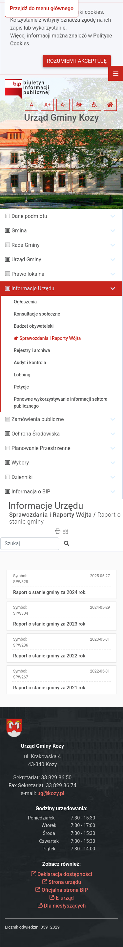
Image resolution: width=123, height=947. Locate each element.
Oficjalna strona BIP (61, 890)
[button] (78, 105)
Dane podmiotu (29, 216)
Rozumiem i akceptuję (77, 61)
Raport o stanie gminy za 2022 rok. (50, 656)
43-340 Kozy (42, 764)
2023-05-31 (100, 639)
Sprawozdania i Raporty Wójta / (52, 514)
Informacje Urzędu (32, 288)
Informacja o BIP (30, 491)
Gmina (19, 230)
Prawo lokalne (27, 274)
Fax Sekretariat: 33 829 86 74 (42, 785)
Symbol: (20, 579)
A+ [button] (47, 105)
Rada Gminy (25, 245)
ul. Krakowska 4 (42, 756)
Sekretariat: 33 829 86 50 (42, 777)
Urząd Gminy (26, 259)
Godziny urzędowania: (61, 808)
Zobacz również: (61, 864)
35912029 (50, 927)
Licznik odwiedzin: (22, 927)
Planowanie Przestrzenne (41, 448)
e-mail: (42, 793)
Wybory (20, 463)
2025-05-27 (100, 576)
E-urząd (61, 898)
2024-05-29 (100, 607)
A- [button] (63, 105)
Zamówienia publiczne (37, 419)
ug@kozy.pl (50, 793)
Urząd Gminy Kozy (61, 117)
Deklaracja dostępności (61, 874)
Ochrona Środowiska (35, 434)
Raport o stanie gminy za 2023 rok (49, 624)
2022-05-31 (100, 671)
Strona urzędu (61, 882)
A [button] (31, 105)
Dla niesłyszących (61, 906)
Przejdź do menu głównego (41, 8)
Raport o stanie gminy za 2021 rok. (50, 688)
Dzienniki (21, 477)
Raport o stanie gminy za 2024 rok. (50, 592)
